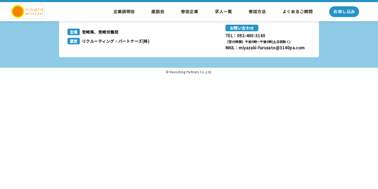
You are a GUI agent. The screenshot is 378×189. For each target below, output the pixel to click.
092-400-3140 (251, 35)
